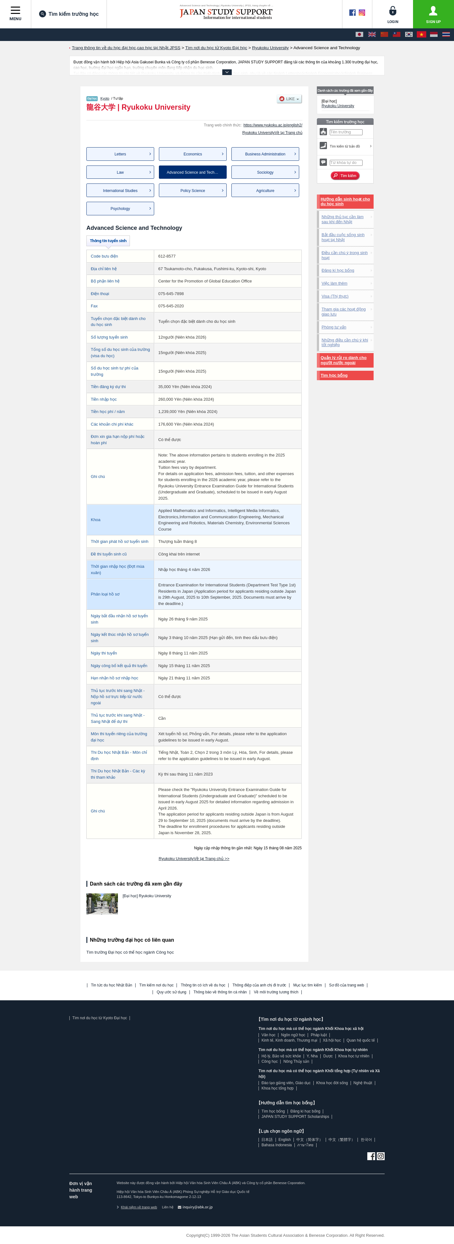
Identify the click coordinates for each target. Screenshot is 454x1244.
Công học (269, 1061)
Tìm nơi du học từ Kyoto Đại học (99, 1018)
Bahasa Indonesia (276, 1145)
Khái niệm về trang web (137, 1207)
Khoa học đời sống (332, 1083)
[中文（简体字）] (384, 34)
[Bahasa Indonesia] (434, 34)
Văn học (268, 1035)
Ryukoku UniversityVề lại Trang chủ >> (194, 858)
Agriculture (265, 191)
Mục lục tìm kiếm (307, 985)
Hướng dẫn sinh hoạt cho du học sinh (345, 201)
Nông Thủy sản (296, 1061)
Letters (120, 154)
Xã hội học (332, 1040)
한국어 (366, 1139)
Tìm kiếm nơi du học (156, 985)
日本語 (267, 1139)
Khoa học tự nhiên (353, 1056)
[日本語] (359, 34)
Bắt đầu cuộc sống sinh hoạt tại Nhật (343, 237)
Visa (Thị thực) (335, 296)
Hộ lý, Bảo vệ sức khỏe (281, 1056)
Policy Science (192, 191)
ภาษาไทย (305, 1145)
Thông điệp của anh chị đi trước (259, 985)
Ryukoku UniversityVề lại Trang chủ (272, 133)
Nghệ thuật (362, 1083)
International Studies (120, 191)
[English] (372, 34)
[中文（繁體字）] (396, 34)
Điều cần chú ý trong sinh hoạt (345, 255)
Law (120, 172)
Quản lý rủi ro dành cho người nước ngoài (344, 360)
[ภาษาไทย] (446, 34)
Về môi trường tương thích (276, 992)
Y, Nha (312, 1056)
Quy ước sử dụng (171, 992)
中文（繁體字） (342, 1139)
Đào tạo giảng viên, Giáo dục (286, 1083)
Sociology (265, 172)
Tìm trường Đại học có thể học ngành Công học (130, 952)
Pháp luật (319, 1035)
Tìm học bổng (334, 375)
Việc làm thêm (334, 283)
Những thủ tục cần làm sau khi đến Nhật (343, 219)
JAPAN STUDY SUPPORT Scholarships (295, 1116)
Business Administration (265, 154)
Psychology (120, 208)
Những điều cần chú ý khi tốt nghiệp (345, 342)
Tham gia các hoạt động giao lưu (344, 312)
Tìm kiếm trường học (69, 13)
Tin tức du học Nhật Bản (111, 985)
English (284, 1139)
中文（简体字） (309, 1139)
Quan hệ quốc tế (360, 1040)
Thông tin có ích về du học (203, 985)
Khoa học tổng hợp (277, 1088)
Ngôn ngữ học (293, 1035)
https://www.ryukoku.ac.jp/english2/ (272, 125)
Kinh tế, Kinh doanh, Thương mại (289, 1040)
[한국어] (409, 34)
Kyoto (105, 98)
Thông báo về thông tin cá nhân (220, 992)
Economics (192, 154)
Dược (328, 1056)
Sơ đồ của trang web (346, 985)
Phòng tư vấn (334, 327)
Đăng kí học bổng (338, 270)
